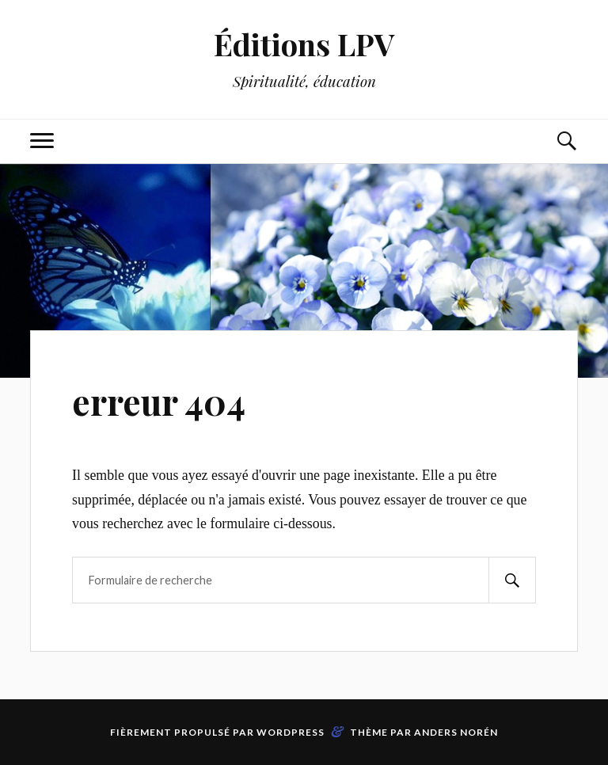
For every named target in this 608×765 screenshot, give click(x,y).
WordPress (290, 732)
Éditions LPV (304, 44)
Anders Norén (456, 732)
